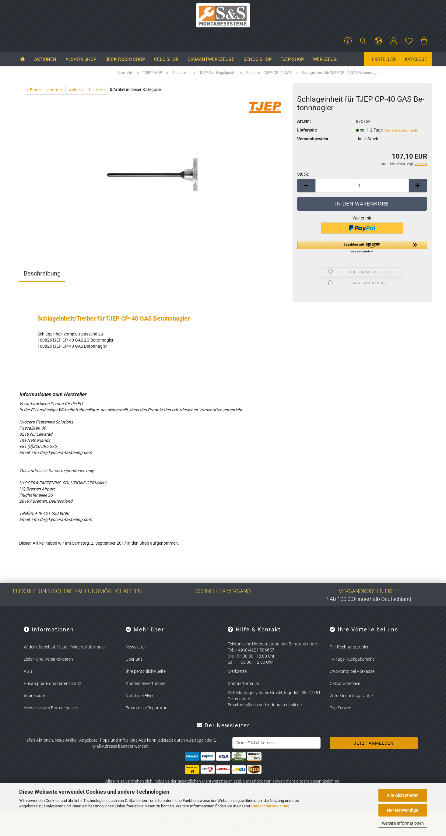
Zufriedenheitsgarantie (351, 695)
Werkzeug (325, 59)
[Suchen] (363, 41)
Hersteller (382, 59)
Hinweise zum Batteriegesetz (51, 707)
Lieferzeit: (307, 130)
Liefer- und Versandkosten (48, 659)
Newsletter (136, 647)
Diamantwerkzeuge (211, 59)
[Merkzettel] (408, 41)
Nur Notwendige (402, 810)
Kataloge (416, 59)
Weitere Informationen (403, 823)
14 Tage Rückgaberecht (352, 659)
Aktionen (45, 59)
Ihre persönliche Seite (146, 671)
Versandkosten (257, 781)
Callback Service (345, 683)
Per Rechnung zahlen (350, 647)
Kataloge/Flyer (140, 695)
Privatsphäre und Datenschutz (52, 683)
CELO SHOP (166, 59)
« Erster (34, 89)
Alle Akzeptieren (403, 795)
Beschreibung (42, 273)
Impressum (34, 695)
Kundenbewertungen (145, 683)
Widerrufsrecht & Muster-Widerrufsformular (65, 647)
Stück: (303, 174)
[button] (378, 41)
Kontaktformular (243, 683)
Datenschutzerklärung (270, 806)
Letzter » (97, 89)
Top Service (340, 707)
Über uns (134, 659)
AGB (28, 671)
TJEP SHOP (292, 59)
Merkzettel (238, 671)
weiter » (75, 89)
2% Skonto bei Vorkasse (352, 671)
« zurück (55, 89)
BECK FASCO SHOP (125, 59)
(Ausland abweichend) (400, 130)
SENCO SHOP (258, 59)
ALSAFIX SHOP (80, 59)
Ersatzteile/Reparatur (146, 707)
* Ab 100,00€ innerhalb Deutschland (368, 599)
